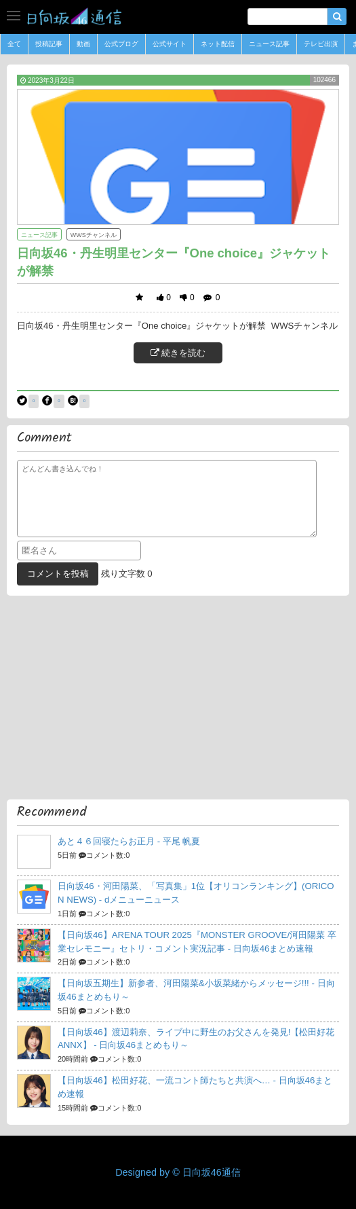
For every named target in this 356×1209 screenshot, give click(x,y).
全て (14, 44)
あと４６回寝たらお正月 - (129, 841)
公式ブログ (121, 44)
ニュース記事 (269, 44)
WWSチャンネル (94, 235)
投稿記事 (48, 44)
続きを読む (178, 353)
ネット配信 (218, 44)
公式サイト (169, 44)
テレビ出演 (321, 44)
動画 (83, 44)
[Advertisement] (178, 697)
